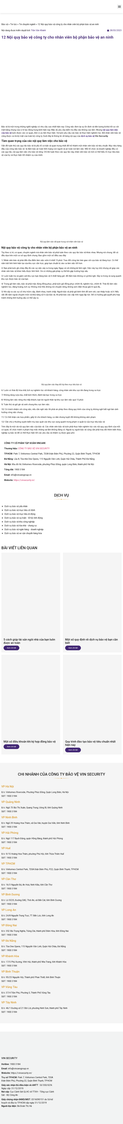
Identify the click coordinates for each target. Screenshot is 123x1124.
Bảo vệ (4, 24)
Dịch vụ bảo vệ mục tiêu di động (18, 514)
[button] (119, 6)
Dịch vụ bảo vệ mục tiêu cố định (18, 510)
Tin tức (13, 24)
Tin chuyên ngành (27, 24)
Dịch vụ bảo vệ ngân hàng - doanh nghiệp (22, 529)
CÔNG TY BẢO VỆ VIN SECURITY (34, 448)
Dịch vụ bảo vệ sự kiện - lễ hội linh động (22, 518)
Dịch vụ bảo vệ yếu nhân (14, 506)
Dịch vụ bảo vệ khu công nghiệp (18, 521)
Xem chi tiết (11, 648)
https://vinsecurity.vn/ (24, 480)
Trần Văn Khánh (38, 30)
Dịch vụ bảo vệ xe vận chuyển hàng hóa (21, 533)
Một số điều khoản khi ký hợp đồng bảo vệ (30, 741)
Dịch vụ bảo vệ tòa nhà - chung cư (19, 525)
